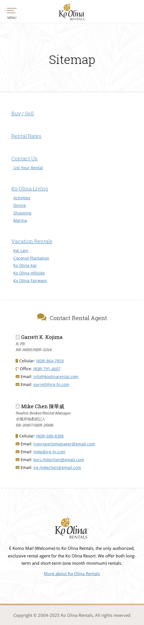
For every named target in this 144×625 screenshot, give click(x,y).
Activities (21, 197)
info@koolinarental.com (55, 376)
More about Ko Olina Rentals (72, 573)
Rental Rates (26, 136)
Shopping (22, 213)
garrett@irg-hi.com (51, 384)
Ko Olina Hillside (29, 273)
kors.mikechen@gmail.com (58, 459)
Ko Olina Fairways (30, 280)
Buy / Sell (22, 113)
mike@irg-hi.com (49, 451)
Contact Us (24, 158)
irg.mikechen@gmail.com (57, 467)
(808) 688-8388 (50, 436)
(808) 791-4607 (47, 368)
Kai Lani (20, 250)
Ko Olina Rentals (72, 12)
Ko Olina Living (29, 188)
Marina (20, 220)
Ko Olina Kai (24, 265)
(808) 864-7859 (50, 360)
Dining (19, 205)
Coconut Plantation (31, 258)
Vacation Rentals (31, 241)
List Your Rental (28, 167)
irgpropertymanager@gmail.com (64, 444)
